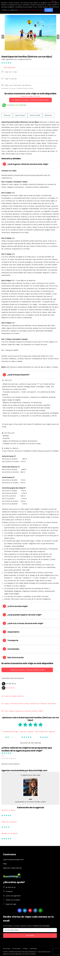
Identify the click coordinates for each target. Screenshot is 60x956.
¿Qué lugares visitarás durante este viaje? (27, 164)
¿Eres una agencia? (13, 896)
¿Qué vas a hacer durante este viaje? (25, 623)
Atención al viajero (8, 810)
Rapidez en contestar (9, 833)
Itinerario (7, 115)
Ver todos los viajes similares (12, 696)
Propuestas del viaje (10, 732)
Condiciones (16, 948)
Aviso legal (33, 948)
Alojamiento (13, 632)
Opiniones (48, 115)
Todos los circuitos (13, 900)
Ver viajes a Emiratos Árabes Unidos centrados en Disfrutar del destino (28, 704)
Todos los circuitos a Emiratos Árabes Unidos (27, 670)
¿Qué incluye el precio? (18, 374)
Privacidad (6, 948)
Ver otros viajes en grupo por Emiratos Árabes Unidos (22, 711)
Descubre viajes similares (30, 96)
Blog (5, 864)
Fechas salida (35, 115)
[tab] (30, 164)
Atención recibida (26, 732)
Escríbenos (10, 688)
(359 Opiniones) (9, 67)
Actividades (13, 649)
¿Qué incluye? (20, 115)
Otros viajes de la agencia (45, 732)
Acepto (48, 10)
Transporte (12, 640)
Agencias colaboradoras (12, 868)
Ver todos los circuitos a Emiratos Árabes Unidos (30, 100)
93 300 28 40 (11, 887)
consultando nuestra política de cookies (31, 10)
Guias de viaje (11, 904)
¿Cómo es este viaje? (17, 606)
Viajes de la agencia (9, 822)
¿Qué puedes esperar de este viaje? (24, 614)
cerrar (53, 1)
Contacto (9, 891)
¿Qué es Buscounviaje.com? (13, 859)
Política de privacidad (41, 926)
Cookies (25, 948)
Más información (15, 657)
